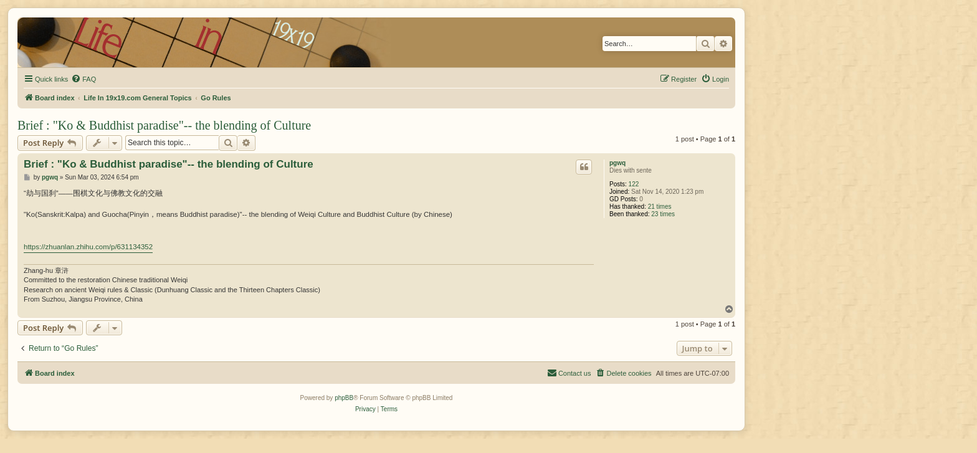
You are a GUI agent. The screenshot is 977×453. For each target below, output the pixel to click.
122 (634, 184)
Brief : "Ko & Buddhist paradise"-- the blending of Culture (164, 125)
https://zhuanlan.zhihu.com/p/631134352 (88, 246)
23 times (663, 214)
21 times (660, 206)
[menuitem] (83, 79)
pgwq (617, 163)
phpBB (344, 397)
